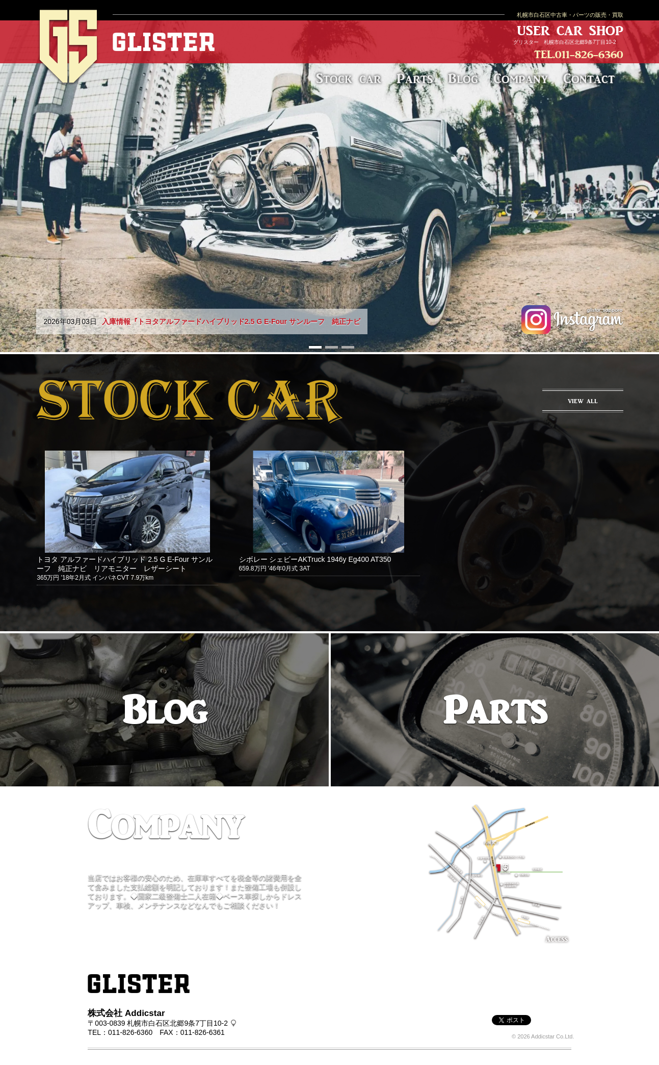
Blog (463, 78)
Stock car (348, 78)
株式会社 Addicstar (126, 1013)
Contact (589, 78)
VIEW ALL (583, 401)
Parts (415, 78)
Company (520, 78)
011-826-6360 (589, 54)
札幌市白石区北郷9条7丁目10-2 (580, 42)
